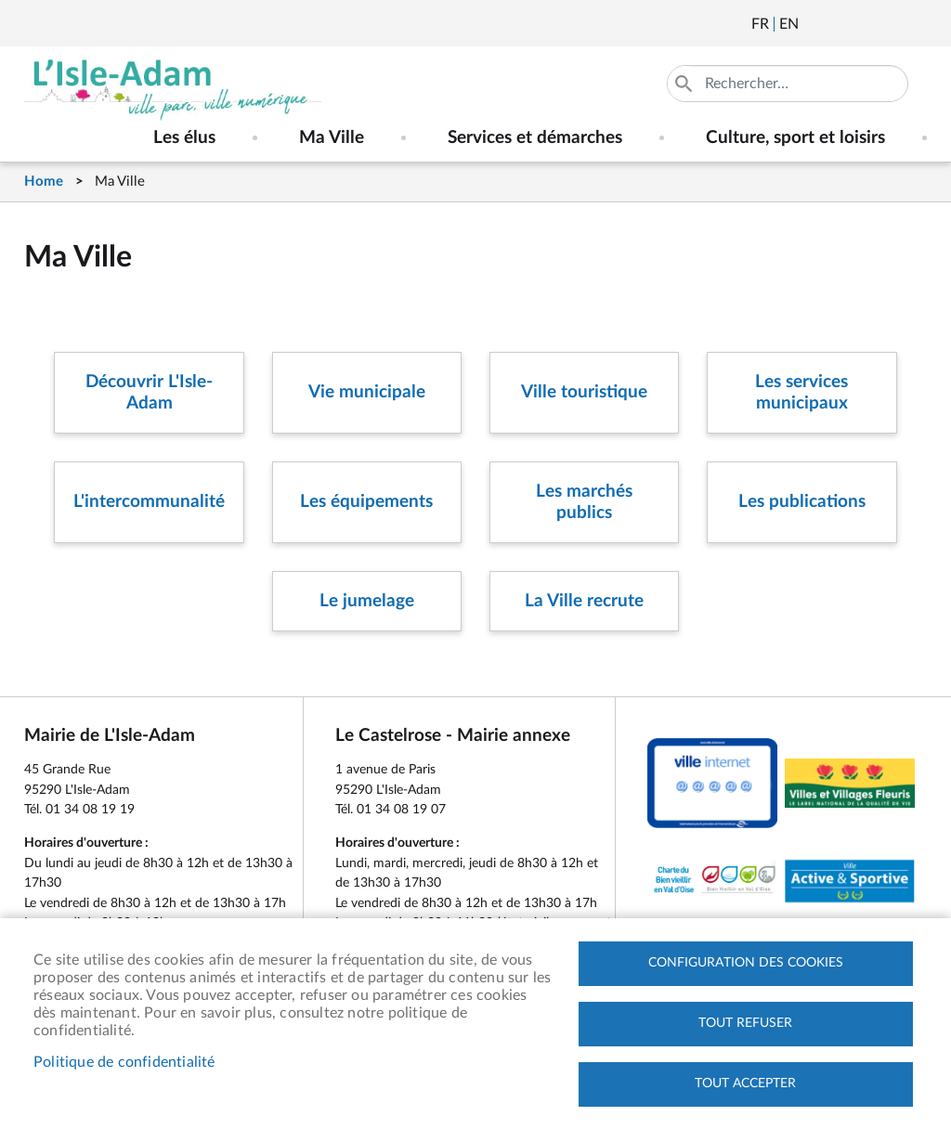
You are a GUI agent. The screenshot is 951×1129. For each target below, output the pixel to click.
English (789, 24)
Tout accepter (745, 1083)
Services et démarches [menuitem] (535, 138)
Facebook (864, 24)
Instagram (915, 24)
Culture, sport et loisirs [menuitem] (795, 138)
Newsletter (814, 24)
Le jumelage (366, 601)
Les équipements (366, 502)
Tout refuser (745, 1023)
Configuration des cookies (745, 962)
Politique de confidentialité (124, 1062)
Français (760, 24)
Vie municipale (366, 392)
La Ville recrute (584, 601)
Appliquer (685, 83)
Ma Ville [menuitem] (331, 138)
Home (43, 181)
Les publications (802, 502)
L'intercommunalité (149, 502)
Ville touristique (584, 392)
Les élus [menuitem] (184, 138)
